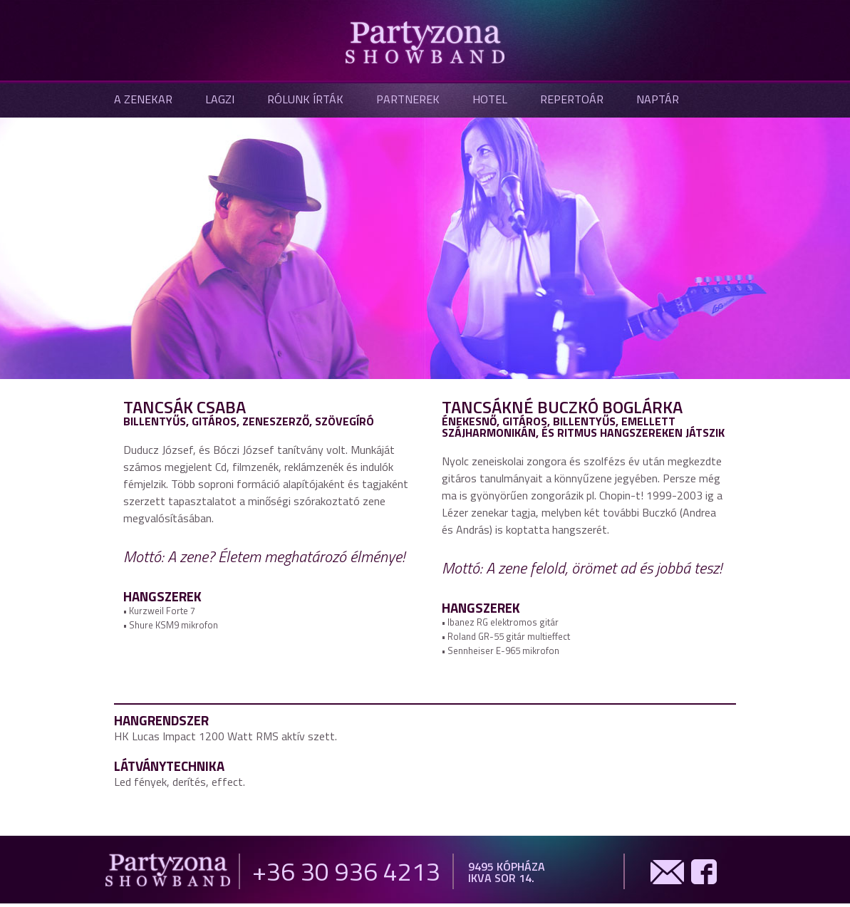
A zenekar (143, 99)
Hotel (489, 99)
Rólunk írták (305, 99)
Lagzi (219, 99)
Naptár (657, 99)
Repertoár (571, 99)
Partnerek (408, 99)
